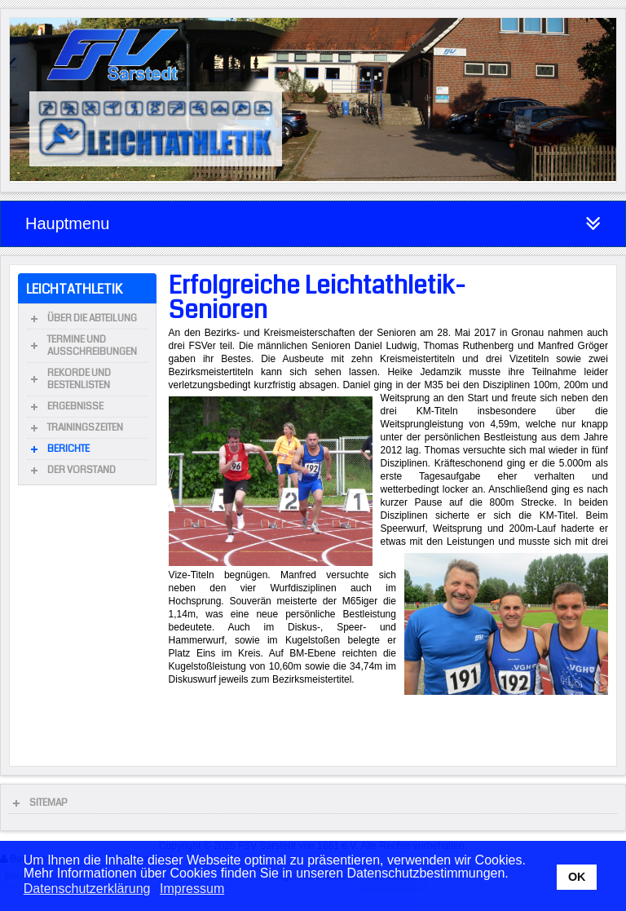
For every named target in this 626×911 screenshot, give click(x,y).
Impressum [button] (192, 889)
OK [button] (577, 876)
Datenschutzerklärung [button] (87, 889)
